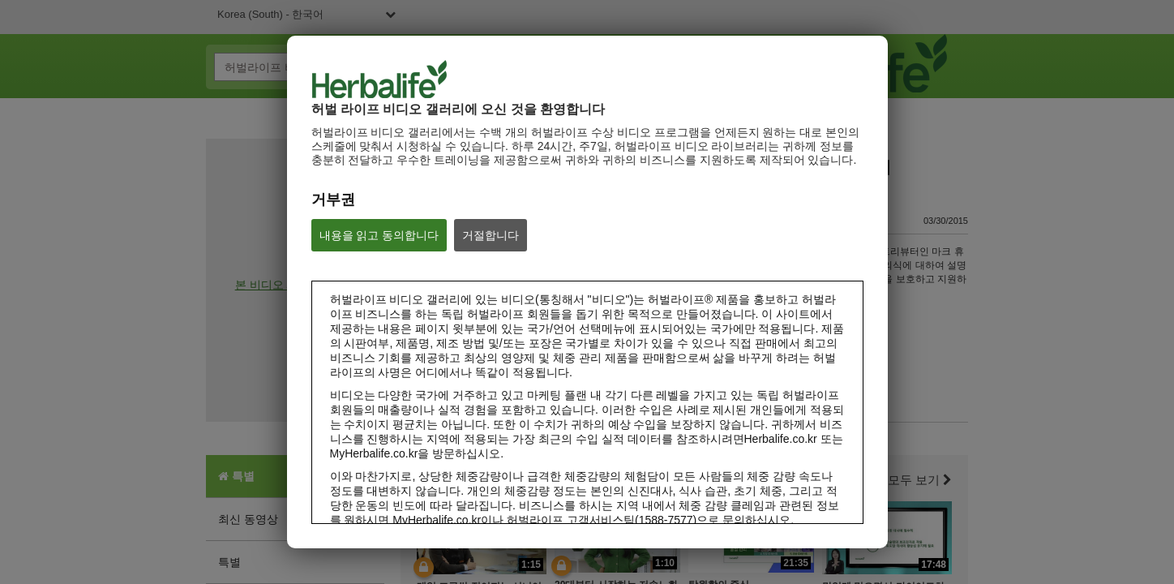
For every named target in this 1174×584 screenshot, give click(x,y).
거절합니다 (490, 235)
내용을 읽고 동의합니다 (379, 235)
